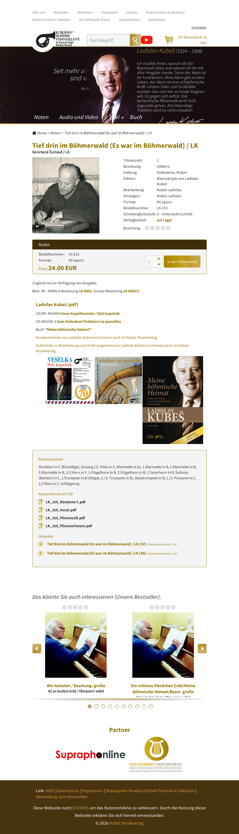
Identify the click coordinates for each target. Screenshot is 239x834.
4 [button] (110, 706)
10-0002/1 (131, 290)
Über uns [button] (39, 12)
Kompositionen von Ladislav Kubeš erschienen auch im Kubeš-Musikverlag (96, 337)
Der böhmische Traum (94, 19)
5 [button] (116, 706)
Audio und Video (78, 117)
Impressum (92, 790)
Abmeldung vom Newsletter (61, 796)
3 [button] (103, 706)
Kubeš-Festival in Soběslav (51, 19)
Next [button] (202, 648)
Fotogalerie (109, 12)
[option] (76, 648)
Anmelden (199, 27)
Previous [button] (37, 648)
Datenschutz (67, 790)
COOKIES (80, 808)
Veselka (131, 12)
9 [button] (144, 706)
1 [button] (89, 706)
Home (42, 132)
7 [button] (130, 706)
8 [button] (137, 706)
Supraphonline (129, 19)
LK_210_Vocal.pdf (61, 509)
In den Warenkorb (182, 261)
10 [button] (150, 706)
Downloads (157, 19)
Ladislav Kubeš (51, 304)
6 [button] (123, 706)
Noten (41, 117)
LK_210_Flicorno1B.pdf (65, 517)
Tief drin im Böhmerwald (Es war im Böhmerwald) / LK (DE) (112, 553)
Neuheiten (61, 12)
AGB (49, 790)
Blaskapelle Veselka (124, 790)
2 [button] (96, 706)
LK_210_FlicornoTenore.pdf (69, 525)
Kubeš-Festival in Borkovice (165, 12)
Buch (136, 117)
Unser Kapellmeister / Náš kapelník (90, 313)
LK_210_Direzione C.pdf (65, 501)
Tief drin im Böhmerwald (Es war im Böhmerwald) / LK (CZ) (112, 543)
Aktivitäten (85, 12)
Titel (114, 117)
